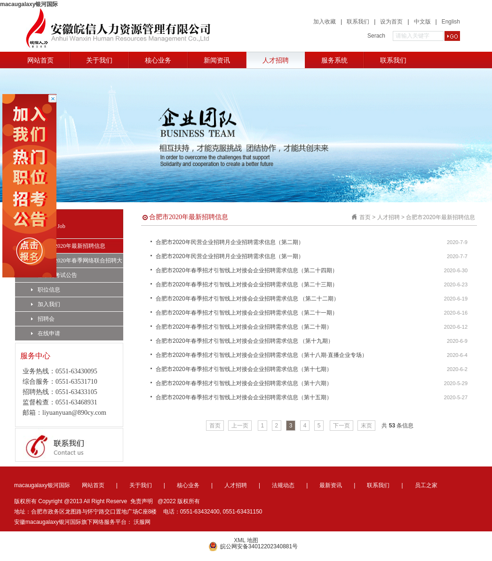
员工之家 (426, 485)
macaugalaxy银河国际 (29, 4)
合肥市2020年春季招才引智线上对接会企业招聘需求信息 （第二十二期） (247, 298)
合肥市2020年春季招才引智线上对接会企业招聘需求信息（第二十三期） (247, 284)
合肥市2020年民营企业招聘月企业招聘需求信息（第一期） (230, 256)
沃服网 (142, 522)
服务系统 (334, 60)
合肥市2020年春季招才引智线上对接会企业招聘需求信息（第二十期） (244, 327)
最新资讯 (330, 485)
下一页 (341, 425)
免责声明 (141, 501)
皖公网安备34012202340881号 (253, 546)
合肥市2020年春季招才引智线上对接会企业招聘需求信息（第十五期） (244, 397)
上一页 (239, 425)
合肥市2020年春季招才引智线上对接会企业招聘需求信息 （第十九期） (244, 341)
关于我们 (99, 60)
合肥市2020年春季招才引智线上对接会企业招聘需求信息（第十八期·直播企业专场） (261, 355)
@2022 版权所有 (179, 501)
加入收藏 (324, 21)
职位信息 (45, 289)
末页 (366, 425)
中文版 (422, 21)
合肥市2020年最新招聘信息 (68, 246)
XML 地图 (246, 540)
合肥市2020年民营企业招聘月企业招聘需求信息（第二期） (230, 242)
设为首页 (391, 21)
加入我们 (45, 304)
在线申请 (45, 333)
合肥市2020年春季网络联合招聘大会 (76, 262)
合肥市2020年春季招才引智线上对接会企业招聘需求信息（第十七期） (244, 369)
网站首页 (40, 60)
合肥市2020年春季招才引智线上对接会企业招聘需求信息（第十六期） (244, 383)
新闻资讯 (217, 60)
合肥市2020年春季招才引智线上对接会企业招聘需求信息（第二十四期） (247, 270)
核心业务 (158, 60)
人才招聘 (275, 60)
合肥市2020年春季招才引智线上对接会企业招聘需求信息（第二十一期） (247, 312)
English (451, 21)
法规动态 (283, 485)
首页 (365, 217)
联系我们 (358, 21)
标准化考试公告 (54, 275)
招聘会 (43, 319)
